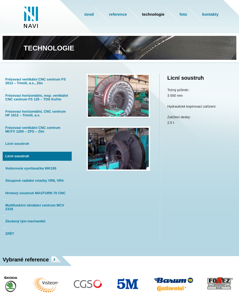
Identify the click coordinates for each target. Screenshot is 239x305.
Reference (118, 14)
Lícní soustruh (17, 144)
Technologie (153, 14)
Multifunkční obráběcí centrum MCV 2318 (34, 207)
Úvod (89, 14)
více (56, 259)
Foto (183, 14)
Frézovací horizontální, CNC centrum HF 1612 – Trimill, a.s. (35, 113)
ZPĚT (9, 234)
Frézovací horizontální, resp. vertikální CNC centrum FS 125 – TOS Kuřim (36, 97)
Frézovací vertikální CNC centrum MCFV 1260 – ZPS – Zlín (32, 129)
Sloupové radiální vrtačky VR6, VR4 (34, 181)
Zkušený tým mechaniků (25, 221)
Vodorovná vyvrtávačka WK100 (30, 168)
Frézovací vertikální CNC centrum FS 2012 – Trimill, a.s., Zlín (35, 81)
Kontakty (210, 14)
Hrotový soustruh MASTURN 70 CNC (35, 193)
